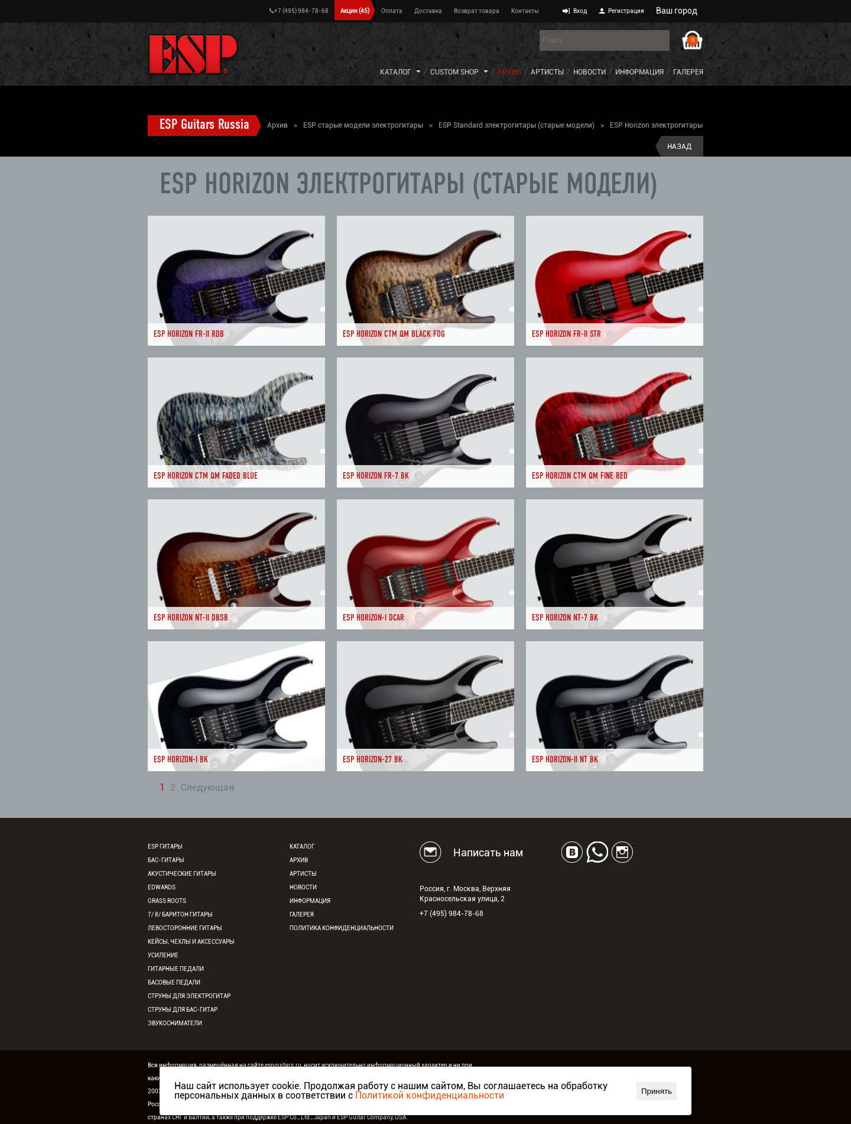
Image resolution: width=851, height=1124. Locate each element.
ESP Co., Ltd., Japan (304, 1117)
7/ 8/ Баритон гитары (180, 914)
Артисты (547, 72)
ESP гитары (165, 846)
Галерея (688, 72)
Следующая (207, 788)
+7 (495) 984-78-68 (299, 11)
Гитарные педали (176, 969)
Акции (354, 11)
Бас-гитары (166, 860)
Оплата (391, 11)
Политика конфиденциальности (342, 928)
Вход (580, 11)
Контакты (525, 11)
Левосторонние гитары (185, 928)
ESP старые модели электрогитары (363, 125)
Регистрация (626, 11)
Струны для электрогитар (189, 996)
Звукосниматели (175, 1023)
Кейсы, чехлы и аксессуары (191, 941)
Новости (589, 72)
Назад (679, 146)
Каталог (395, 72)
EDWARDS (162, 887)
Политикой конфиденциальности (429, 1095)
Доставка (428, 11)
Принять (656, 1091)
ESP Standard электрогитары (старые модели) (517, 125)
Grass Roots (167, 901)
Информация (639, 72)
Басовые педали (174, 982)
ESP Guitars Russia (204, 125)
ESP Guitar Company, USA (371, 1117)
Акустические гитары (182, 873)
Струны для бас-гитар (182, 1009)
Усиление (163, 955)
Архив (509, 72)
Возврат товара (476, 11)
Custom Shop (454, 72)
